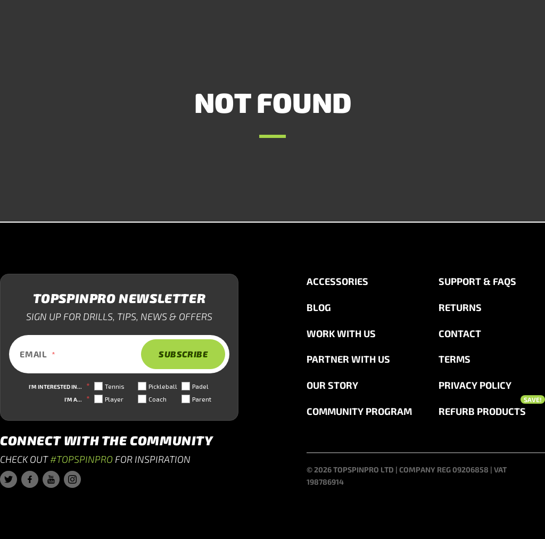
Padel (200, 386)
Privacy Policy (475, 385)
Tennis (115, 386)
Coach (157, 399)
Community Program (359, 411)
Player (114, 399)
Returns (460, 307)
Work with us (341, 333)
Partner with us (348, 359)
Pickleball (162, 386)
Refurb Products (492, 410)
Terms (454, 359)
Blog (319, 307)
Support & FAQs (477, 281)
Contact (460, 333)
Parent (201, 399)
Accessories (337, 281)
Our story (332, 385)
